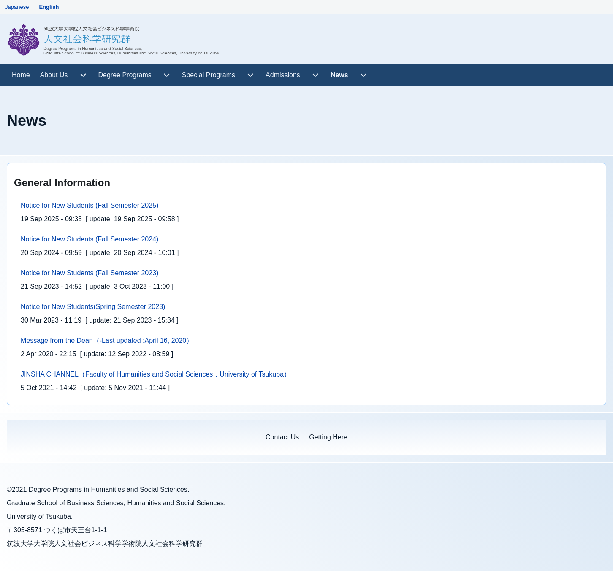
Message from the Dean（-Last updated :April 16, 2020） (107, 340)
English (49, 7)
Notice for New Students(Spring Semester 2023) (93, 306)
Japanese (17, 7)
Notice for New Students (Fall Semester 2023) (89, 273)
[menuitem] (21, 75)
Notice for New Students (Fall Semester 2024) (89, 239)
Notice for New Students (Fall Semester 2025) (89, 205)
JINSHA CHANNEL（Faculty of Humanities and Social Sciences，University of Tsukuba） (155, 374)
